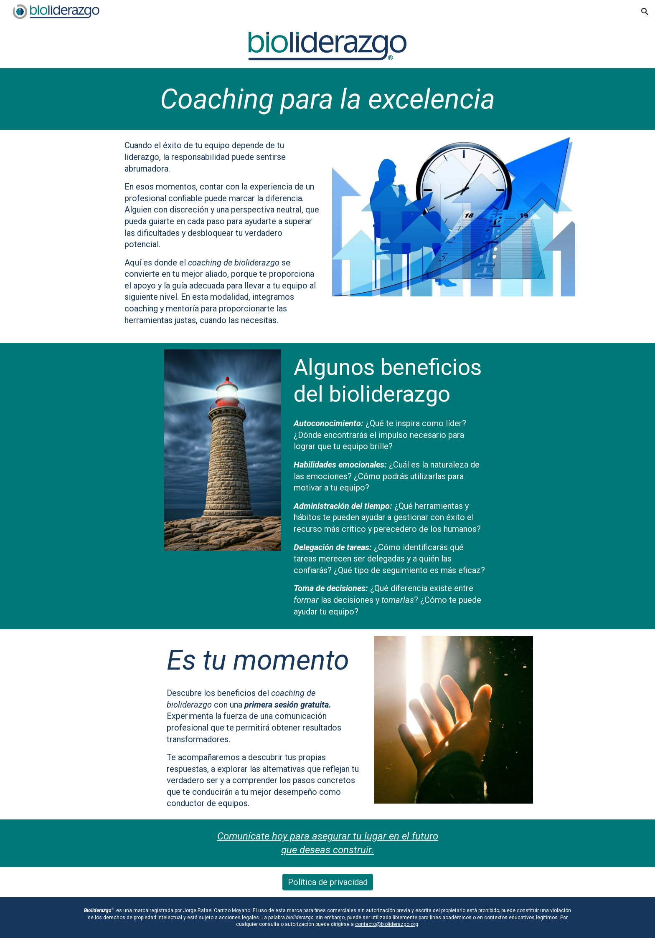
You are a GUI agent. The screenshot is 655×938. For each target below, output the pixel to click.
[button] (645, 12)
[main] (327, 99)
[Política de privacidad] (328, 882)
